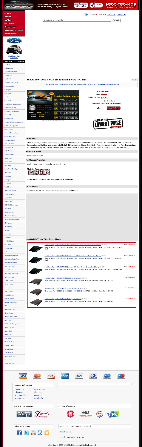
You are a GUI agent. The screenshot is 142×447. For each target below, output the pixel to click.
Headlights (8, 176)
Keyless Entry (8, 198)
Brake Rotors (8, 75)
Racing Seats (8, 288)
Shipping (38, 392)
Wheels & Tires (14, 33)
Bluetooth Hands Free (11, 71)
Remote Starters (9, 295)
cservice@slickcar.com (75, 437)
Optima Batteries (9, 248)
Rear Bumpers (9, 291)
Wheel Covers (8, 360)
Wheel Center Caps (10, 356)
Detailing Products (10, 140)
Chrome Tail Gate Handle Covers (14, 122)
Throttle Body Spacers (11, 342)
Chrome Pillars (9, 118)
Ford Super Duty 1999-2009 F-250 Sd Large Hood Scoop (63, 278)
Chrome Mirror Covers (11, 115)
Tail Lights (8, 338)
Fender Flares (8, 158)
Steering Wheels (9, 327)
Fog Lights (8, 165)
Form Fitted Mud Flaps (11, 169)
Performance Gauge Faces (12, 259)
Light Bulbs (8, 208)
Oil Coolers (8, 244)
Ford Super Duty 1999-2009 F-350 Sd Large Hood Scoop (63, 288)
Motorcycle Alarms (10, 216)
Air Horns (7, 64)
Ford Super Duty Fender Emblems (62, 84)
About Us (18, 392)
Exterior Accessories (14, 13)
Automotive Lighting (14, 20)
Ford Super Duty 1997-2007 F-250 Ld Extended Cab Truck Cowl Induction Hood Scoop (73, 245)
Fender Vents (8, 162)
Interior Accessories (14, 17)
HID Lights (8, 183)
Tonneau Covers (9, 345)
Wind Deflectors (9, 363)
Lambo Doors (8, 201)
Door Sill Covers (9, 144)
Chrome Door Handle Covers (13, 104)
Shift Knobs (8, 306)
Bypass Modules (9, 86)
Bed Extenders (9, 68)
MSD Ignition (8, 223)
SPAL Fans (8, 320)
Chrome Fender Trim (10, 108)
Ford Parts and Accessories (109, 84)
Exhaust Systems (9, 154)
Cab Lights (8, 90)
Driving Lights (9, 147)
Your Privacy (20, 398)
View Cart (111, 14)
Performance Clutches (11, 252)
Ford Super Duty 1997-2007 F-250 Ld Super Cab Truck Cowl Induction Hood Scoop (72, 267)
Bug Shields (8, 79)
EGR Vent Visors (9, 151)
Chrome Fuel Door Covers (12, 111)
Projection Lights (9, 277)
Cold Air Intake (9, 129)
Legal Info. (38, 398)
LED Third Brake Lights (11, 205)
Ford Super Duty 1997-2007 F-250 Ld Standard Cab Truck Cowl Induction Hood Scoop (73, 256)
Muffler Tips (8, 226)
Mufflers (7, 230)
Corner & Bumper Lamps (12, 133)
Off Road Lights (9, 241)
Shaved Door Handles (11, 302)
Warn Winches (9, 352)
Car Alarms (8, 97)
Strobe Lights (8, 331)
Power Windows (9, 270)
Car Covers (8, 100)
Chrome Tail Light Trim (11, 126)
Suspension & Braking (14, 30)
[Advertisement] (81, 50)
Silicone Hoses (9, 313)
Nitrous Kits (8, 237)
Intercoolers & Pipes (10, 190)
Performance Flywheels (11, 255)
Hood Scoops (8, 187)
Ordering (38, 395)
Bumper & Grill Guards (11, 82)
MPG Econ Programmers (12, 219)
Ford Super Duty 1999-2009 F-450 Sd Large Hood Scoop (63, 299)
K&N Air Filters (9, 194)
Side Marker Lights (10, 309)
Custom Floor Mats (10, 136)
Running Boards (9, 298)
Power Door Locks (10, 266)
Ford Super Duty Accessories (86, 84)
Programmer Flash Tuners (12, 273)
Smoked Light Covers (11, 316)
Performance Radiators (11, 262)
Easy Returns (39, 389)
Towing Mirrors (9, 349)
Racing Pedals (8, 284)
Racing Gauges (9, 280)
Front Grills (8, 172)
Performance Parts (14, 27)
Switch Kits (8, 334)
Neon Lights (8, 234)
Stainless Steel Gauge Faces (12, 324)
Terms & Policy (21, 395)
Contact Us (19, 389)
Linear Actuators (9, 212)
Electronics (14, 23)
